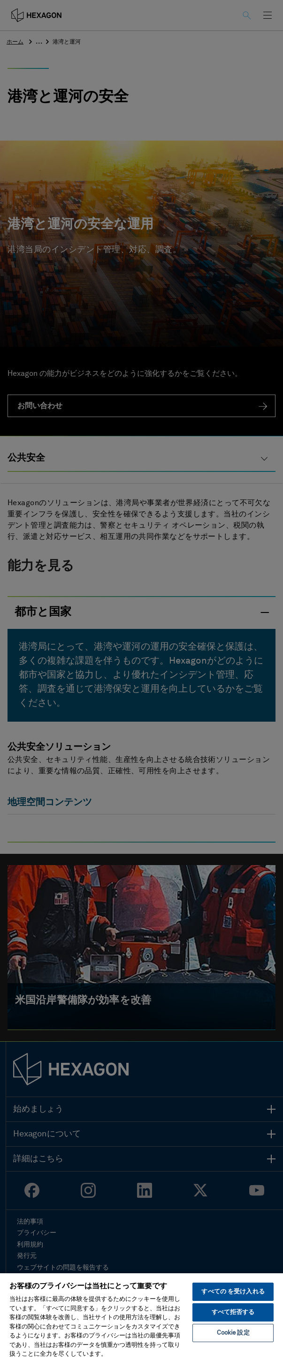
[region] (141, 1315)
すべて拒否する (233, 1312)
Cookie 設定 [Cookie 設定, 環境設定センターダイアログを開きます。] (233, 1333)
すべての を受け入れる (232, 1292)
